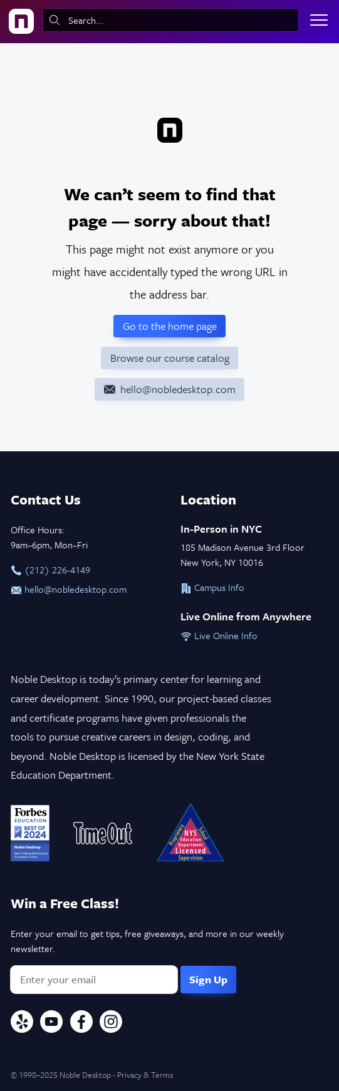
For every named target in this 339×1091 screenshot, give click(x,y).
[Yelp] (22, 1023)
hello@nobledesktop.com (69, 589)
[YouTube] (51, 1023)
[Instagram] (111, 1023)
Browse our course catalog (169, 358)
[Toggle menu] (319, 20)
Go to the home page (170, 326)
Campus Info (212, 587)
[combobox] (170, 20)
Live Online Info (219, 635)
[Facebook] (81, 1023)
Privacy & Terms (145, 1074)
